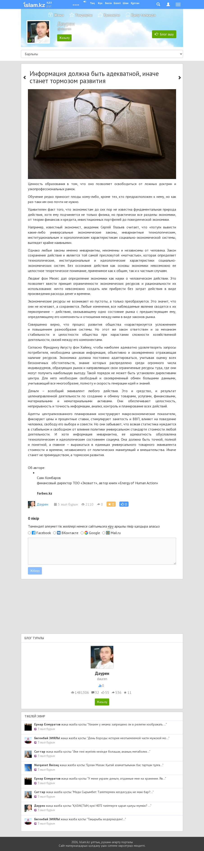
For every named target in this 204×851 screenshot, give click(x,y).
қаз (49, 2)
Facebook (43, 533)
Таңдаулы (83, 15)
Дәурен (38, 504)
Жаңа (59, 15)
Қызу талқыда (143, 15)
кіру (110, 526)
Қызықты (112, 15)
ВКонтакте (69, 533)
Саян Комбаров (49, 477)
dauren (102, 678)
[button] (124, 504)
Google (94, 533)
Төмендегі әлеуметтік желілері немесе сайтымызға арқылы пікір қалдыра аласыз (94, 526)
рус (49, 6)
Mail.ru (116, 533)
